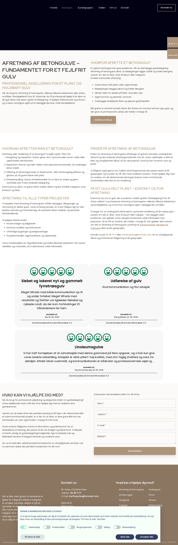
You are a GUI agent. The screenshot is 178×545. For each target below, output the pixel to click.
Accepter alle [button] (146, 537)
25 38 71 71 (110, 234)
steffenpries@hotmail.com (137, 234)
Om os (113, 7)
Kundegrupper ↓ (86, 7)
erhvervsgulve (147, 224)
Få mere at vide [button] (32, 537)
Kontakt (125, 7)
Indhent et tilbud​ (103, 119)
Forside (53, 7)
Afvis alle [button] (124, 537)
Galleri (102, 7)
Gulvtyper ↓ (67, 7)
